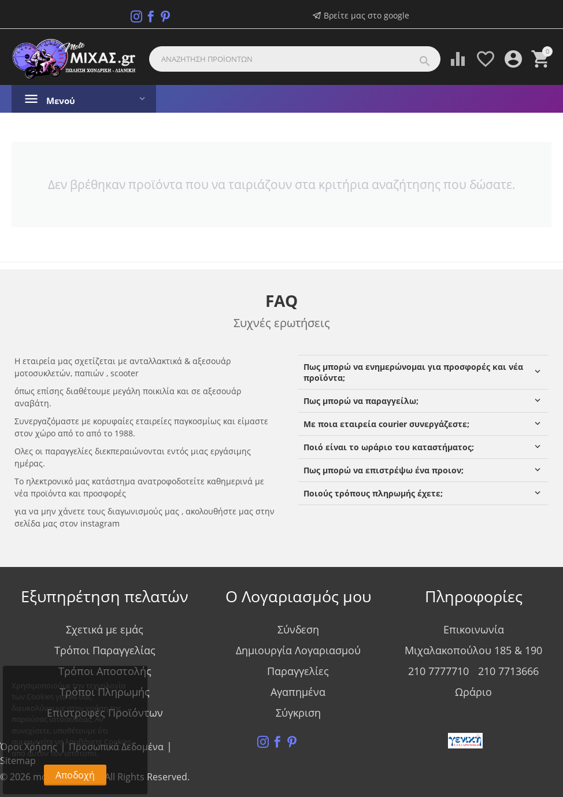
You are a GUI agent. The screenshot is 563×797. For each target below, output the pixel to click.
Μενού (61, 100)
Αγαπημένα (298, 692)
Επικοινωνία (473, 629)
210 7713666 (508, 671)
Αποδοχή (75, 775)
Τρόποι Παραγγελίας (104, 650)
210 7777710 (438, 671)
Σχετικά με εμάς (104, 629)
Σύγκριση (298, 713)
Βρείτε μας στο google (361, 15)
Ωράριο (473, 692)
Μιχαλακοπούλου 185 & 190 (473, 650)
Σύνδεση (298, 629)
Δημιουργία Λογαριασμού (298, 650)
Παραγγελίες (298, 671)
